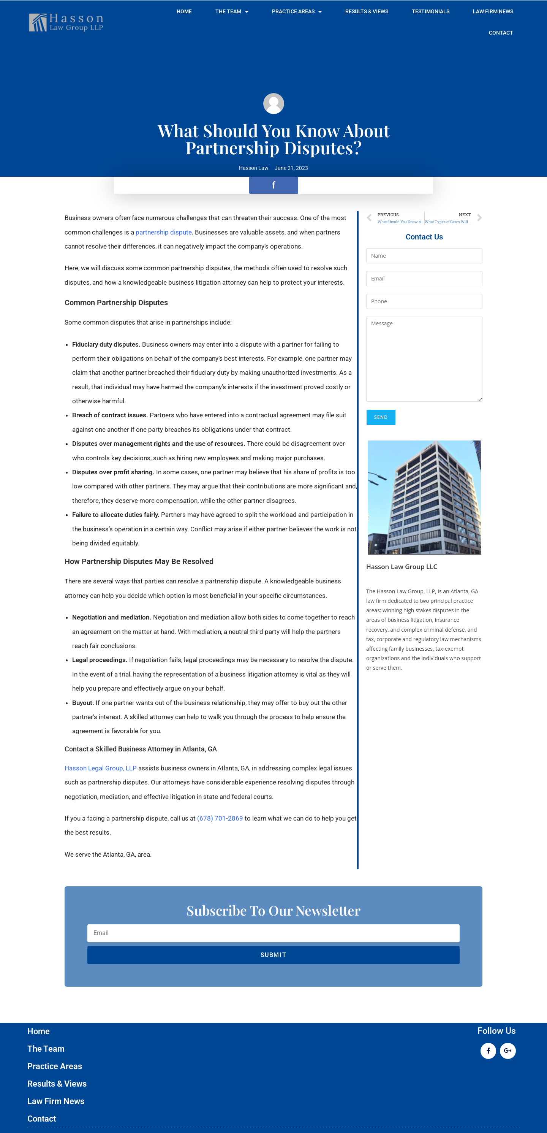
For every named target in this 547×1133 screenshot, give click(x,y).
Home (184, 11)
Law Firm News (493, 11)
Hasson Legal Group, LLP (101, 768)
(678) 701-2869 (220, 818)
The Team (231, 11)
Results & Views (366, 11)
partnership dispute (164, 232)
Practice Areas (297, 11)
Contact (501, 33)
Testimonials (430, 11)
